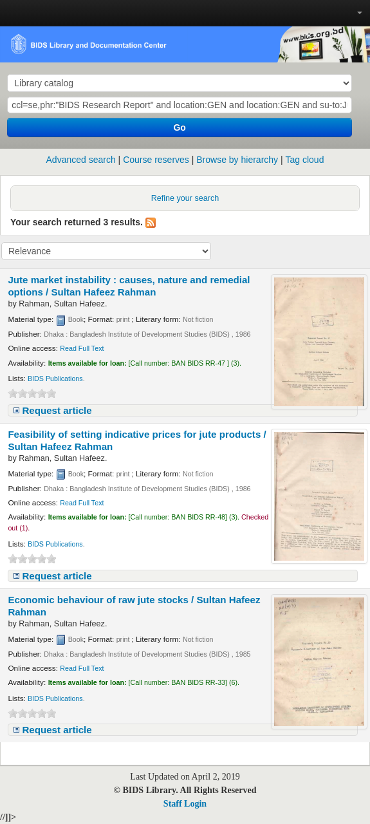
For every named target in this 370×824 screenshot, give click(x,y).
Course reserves (156, 159)
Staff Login (185, 804)
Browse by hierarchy (237, 159)
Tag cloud (305, 159)
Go (179, 127)
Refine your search (185, 198)
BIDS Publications (55, 378)
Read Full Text (82, 348)
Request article (56, 410)
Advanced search (81, 159)
